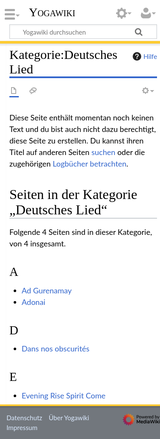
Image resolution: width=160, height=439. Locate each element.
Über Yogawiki (69, 417)
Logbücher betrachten (89, 163)
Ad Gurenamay (47, 290)
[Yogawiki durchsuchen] (83, 31)
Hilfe (144, 56)
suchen (103, 152)
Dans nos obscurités (56, 348)
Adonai (34, 302)
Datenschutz (24, 417)
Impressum (22, 427)
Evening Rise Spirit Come (64, 395)
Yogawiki (52, 12)
